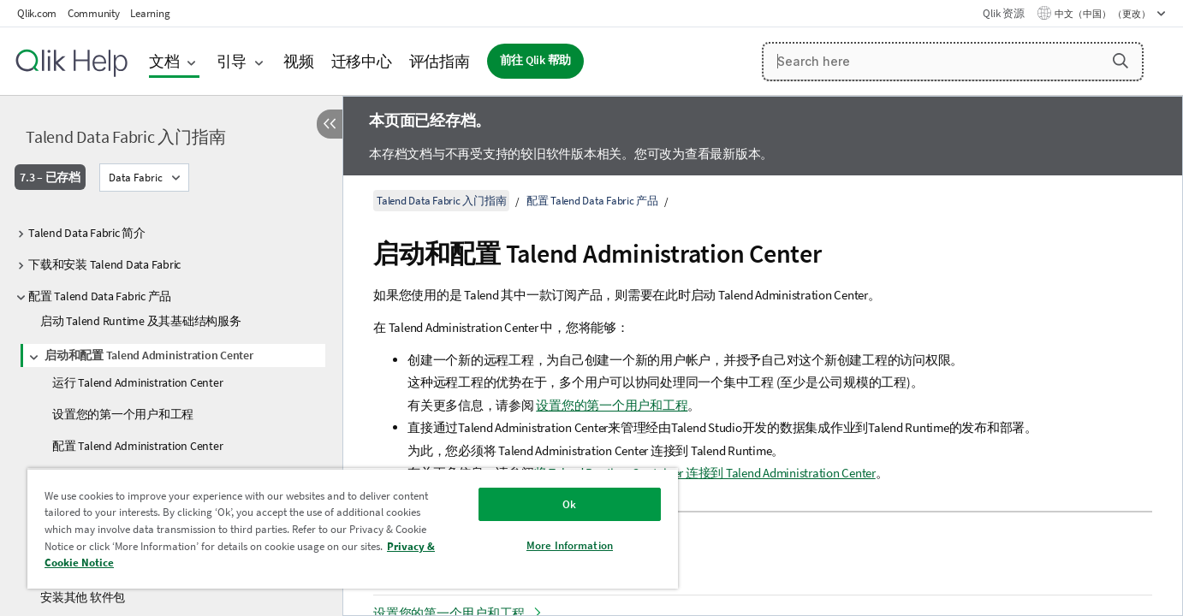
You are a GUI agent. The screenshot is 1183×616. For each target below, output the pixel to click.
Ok (569, 504)
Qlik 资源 (1003, 13)
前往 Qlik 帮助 (536, 60)
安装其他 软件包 (82, 597)
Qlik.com (36, 13)
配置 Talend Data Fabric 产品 (99, 296)
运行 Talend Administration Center (137, 382)
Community (94, 13)
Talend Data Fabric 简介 (87, 232)
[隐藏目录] (329, 124)
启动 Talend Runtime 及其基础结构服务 (140, 321)
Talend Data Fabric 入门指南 (125, 136)
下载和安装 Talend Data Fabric (104, 264)
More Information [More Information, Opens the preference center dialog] (569, 545)
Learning (149, 13)
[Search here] (953, 62)
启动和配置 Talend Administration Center (149, 355)
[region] (352, 528)
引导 (232, 61)
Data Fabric (136, 177)
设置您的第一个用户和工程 (122, 414)
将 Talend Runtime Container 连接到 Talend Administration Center (705, 473)
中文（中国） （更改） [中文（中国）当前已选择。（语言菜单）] (1103, 14)
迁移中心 (361, 61)
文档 (164, 61)
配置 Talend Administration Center (137, 445)
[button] (1120, 60)
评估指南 (439, 61)
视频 (298, 61)
